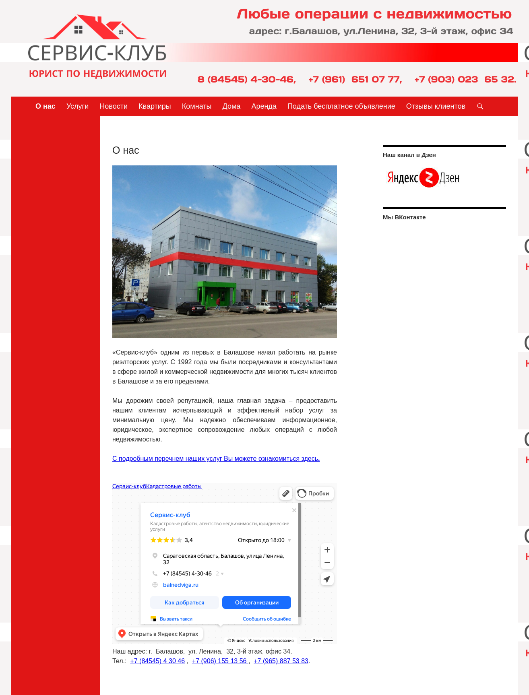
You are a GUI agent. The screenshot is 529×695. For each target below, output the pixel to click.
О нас (45, 106)
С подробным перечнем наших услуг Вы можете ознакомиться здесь (216, 458)
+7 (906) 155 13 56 (220, 661)
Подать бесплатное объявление (341, 106)
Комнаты (197, 106)
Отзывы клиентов (435, 106)
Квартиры (154, 106)
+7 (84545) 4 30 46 (157, 661)
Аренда (263, 106)
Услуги (77, 106)
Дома (232, 106)
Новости (113, 106)
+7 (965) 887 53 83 (281, 661)
